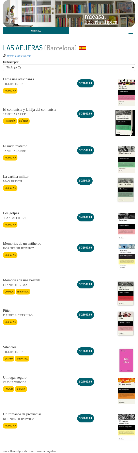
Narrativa (10, 90)
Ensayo (9, 358)
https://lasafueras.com (19, 55)
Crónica (23, 120)
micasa (36, 30)
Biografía (10, 120)
